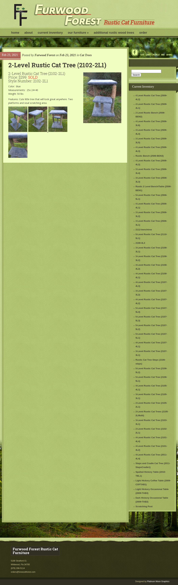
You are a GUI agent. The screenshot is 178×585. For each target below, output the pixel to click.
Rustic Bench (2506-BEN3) (150, 156)
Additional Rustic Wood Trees (114, 32)
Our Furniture (78, 32)
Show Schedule (22, 39)
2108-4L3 (140, 243)
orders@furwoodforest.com (23, 572)
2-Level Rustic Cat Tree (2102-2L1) (57, 65)
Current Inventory (50, 32)
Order (143, 32)
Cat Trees (86, 55)
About (28, 32)
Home (15, 32)
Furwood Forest (45, 55)
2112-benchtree (144, 229)
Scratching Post (144, 506)
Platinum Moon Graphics (158, 581)
